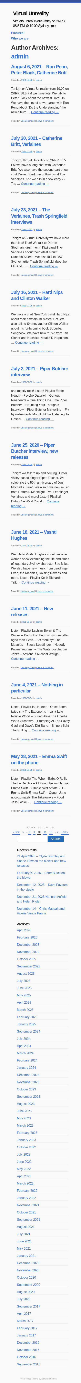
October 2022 (26, 1147)
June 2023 (24, 1111)
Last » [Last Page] (65, 832)
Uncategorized (28, 121)
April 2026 (24, 930)
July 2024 (24, 1038)
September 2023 (28, 1096)
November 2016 (28, 1350)
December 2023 (28, 1075)
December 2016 (28, 1342)
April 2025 (24, 1002)
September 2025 (28, 966)
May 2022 (24, 1169)
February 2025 (27, 1017)
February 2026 (27, 937)
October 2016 (26, 1357)
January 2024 (26, 1067)
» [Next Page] (58, 832)
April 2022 (24, 1176)
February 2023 (27, 1132)
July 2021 (24, 1234)
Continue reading (45, 112)
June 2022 (24, 1161)
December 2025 (28, 944)
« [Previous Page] (23, 832)
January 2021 (26, 1255)
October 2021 (26, 1212)
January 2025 (26, 1024)
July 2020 (24, 1299)
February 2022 (27, 1190)
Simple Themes (49, 1379)
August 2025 (26, 973)
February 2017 (27, 1328)
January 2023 (26, 1140)
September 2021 (28, 1219)
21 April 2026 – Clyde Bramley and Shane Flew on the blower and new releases (41, 861)
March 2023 (25, 1125)
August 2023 (26, 1104)
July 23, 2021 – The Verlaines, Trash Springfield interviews (39, 216)
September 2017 (28, 1306)
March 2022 (25, 1183)
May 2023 (24, 1118)
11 (45, 832)
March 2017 (25, 1321)
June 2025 (24, 988)
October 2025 (26, 959)
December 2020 (28, 1263)
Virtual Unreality (30, 13)
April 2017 (24, 1313)
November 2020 (28, 1270)
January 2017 (26, 1335)
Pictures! (18, 33)
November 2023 (28, 1082)
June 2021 (24, 1241)
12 (50, 832)
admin (20, 56)
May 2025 (24, 995)
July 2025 (24, 980)
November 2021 (28, 1205)
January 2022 (26, 1198)
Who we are (20, 38)
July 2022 (24, 1154)
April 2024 (24, 1046)
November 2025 (28, 952)
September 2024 (28, 1031)
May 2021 (24, 1248)
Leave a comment (44, 121)
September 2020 (28, 1284)
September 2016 (28, 1364)
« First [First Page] (16, 832)
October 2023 (26, 1089)
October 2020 (26, 1277)
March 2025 (25, 1009)
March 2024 (25, 1053)
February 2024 (27, 1060)
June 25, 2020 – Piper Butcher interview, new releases (34, 451)
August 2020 (26, 1292)
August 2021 (26, 1227)
